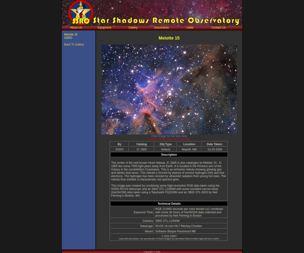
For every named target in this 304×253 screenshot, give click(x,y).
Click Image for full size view (169, 136)
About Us (76, 27)
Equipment (104, 27)
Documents (161, 27)
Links (190, 27)
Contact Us (218, 27)
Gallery (133, 27)
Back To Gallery (74, 44)
